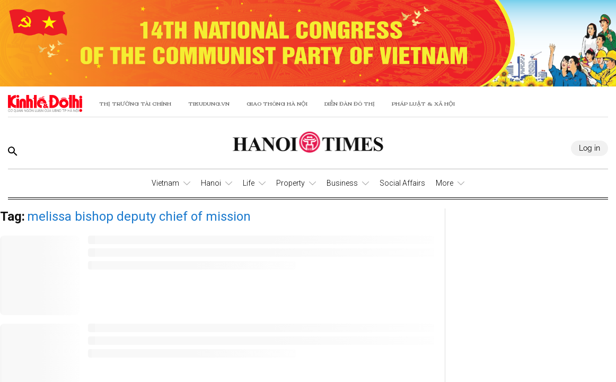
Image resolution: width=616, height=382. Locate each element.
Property (290, 183)
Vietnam (165, 183)
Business (342, 183)
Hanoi (211, 183)
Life (248, 183)
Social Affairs (402, 183)
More (444, 183)
